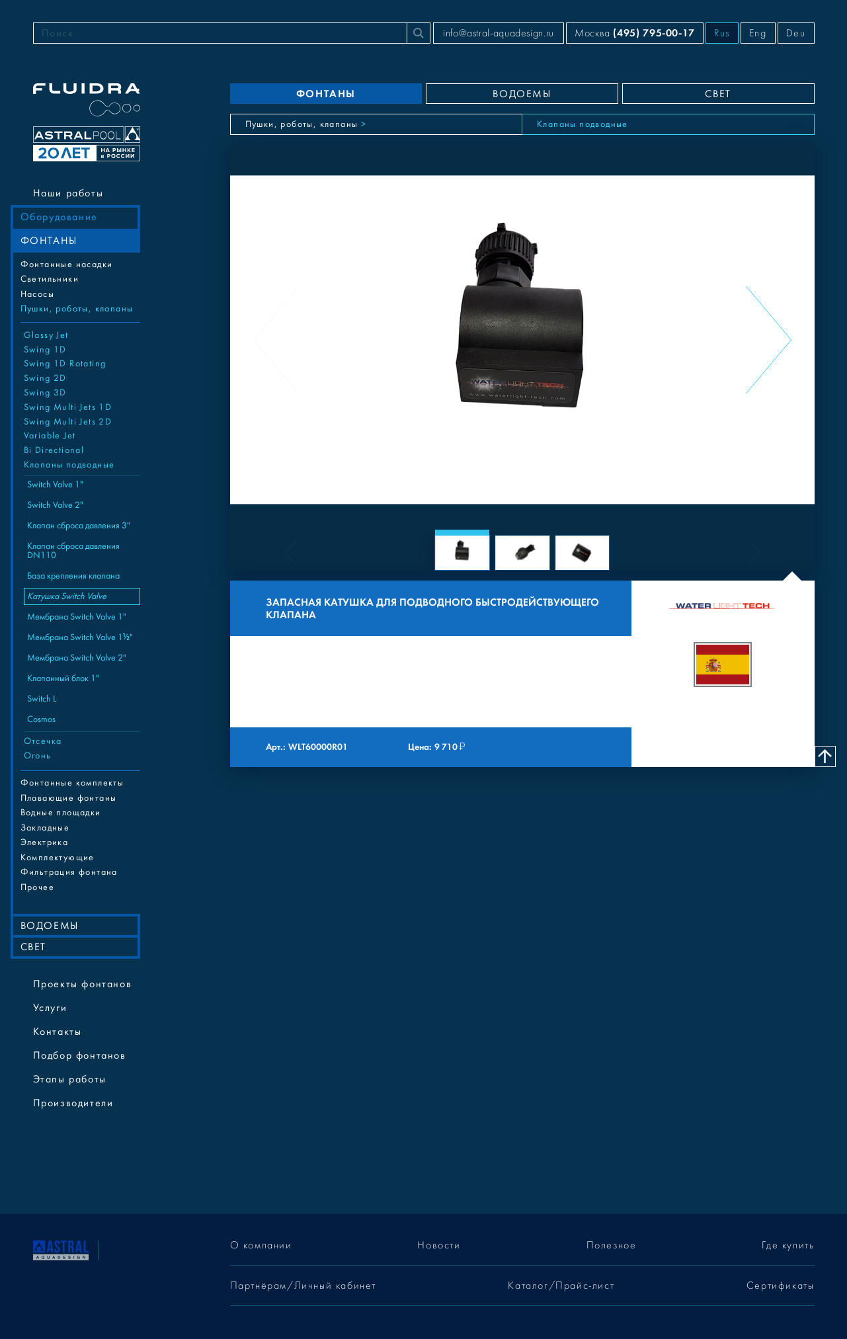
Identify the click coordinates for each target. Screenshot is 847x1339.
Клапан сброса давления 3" (78, 525)
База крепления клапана (73, 576)
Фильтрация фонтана (69, 872)
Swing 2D (45, 378)
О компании (261, 1245)
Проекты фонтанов (82, 984)
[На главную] (61, 1250)
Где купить (788, 1245)
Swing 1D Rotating (65, 363)
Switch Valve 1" (55, 484)
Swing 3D (45, 392)
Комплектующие (57, 857)
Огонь (38, 756)
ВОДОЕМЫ (49, 926)
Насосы (37, 294)
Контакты (57, 1031)
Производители (73, 1103)
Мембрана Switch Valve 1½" (80, 637)
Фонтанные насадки (66, 264)
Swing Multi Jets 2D (68, 422)
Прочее (37, 887)
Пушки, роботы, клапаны (77, 309)
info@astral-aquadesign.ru (498, 33)
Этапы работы (69, 1079)
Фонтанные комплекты (72, 783)
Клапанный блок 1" (63, 678)
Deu (796, 33)
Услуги (50, 1008)
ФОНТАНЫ (48, 241)
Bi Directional (54, 450)
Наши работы (68, 193)
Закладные (45, 828)
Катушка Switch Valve (66, 596)
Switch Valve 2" (55, 505)
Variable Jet (50, 435)
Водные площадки (60, 812)
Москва (635, 32)
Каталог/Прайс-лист (561, 1285)
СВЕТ (33, 947)
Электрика (44, 842)
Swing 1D (45, 350)
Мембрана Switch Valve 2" (76, 658)
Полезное (611, 1245)
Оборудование (59, 217)
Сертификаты (780, 1285)
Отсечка (43, 741)
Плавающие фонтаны (68, 798)
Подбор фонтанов (79, 1055)
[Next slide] (768, 339)
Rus (722, 33)
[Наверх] (825, 756)
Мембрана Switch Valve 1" (76, 617)
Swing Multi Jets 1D (68, 407)
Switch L (41, 699)
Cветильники (49, 279)
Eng (758, 33)
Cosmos (41, 719)
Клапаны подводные (69, 465)
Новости (438, 1245)
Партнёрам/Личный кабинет (303, 1285)
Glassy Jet (46, 335)
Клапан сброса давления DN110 (73, 551)
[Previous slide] (276, 339)
